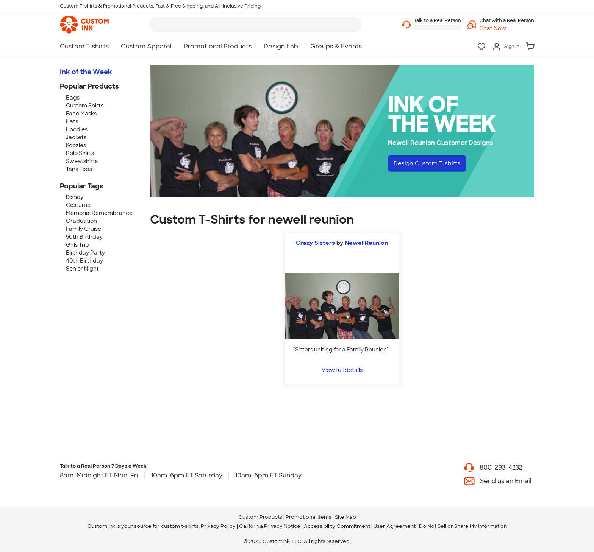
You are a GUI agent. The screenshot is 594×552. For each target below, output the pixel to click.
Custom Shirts (84, 105)
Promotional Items (308, 517)
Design (430, 164)
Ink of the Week (86, 71)
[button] (506, 29)
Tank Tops (79, 169)
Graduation (81, 221)
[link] (84, 25)
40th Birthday (84, 260)
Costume (78, 205)
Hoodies (77, 129)
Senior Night (82, 268)
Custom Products (260, 517)
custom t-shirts (180, 526)
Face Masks (81, 113)
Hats (72, 121)
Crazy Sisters (315, 243)
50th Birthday (84, 236)
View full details (342, 369)
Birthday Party (85, 252)
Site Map (345, 517)
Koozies (76, 145)
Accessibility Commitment (337, 526)
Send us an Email (505, 481)
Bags (73, 97)
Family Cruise (83, 228)
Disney (74, 197)
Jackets (76, 137)
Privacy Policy (218, 526)
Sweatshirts (82, 161)
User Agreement (395, 526)
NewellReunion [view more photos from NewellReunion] (366, 243)
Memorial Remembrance (99, 213)
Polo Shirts (80, 153)
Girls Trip (77, 244)
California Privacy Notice (269, 526)
